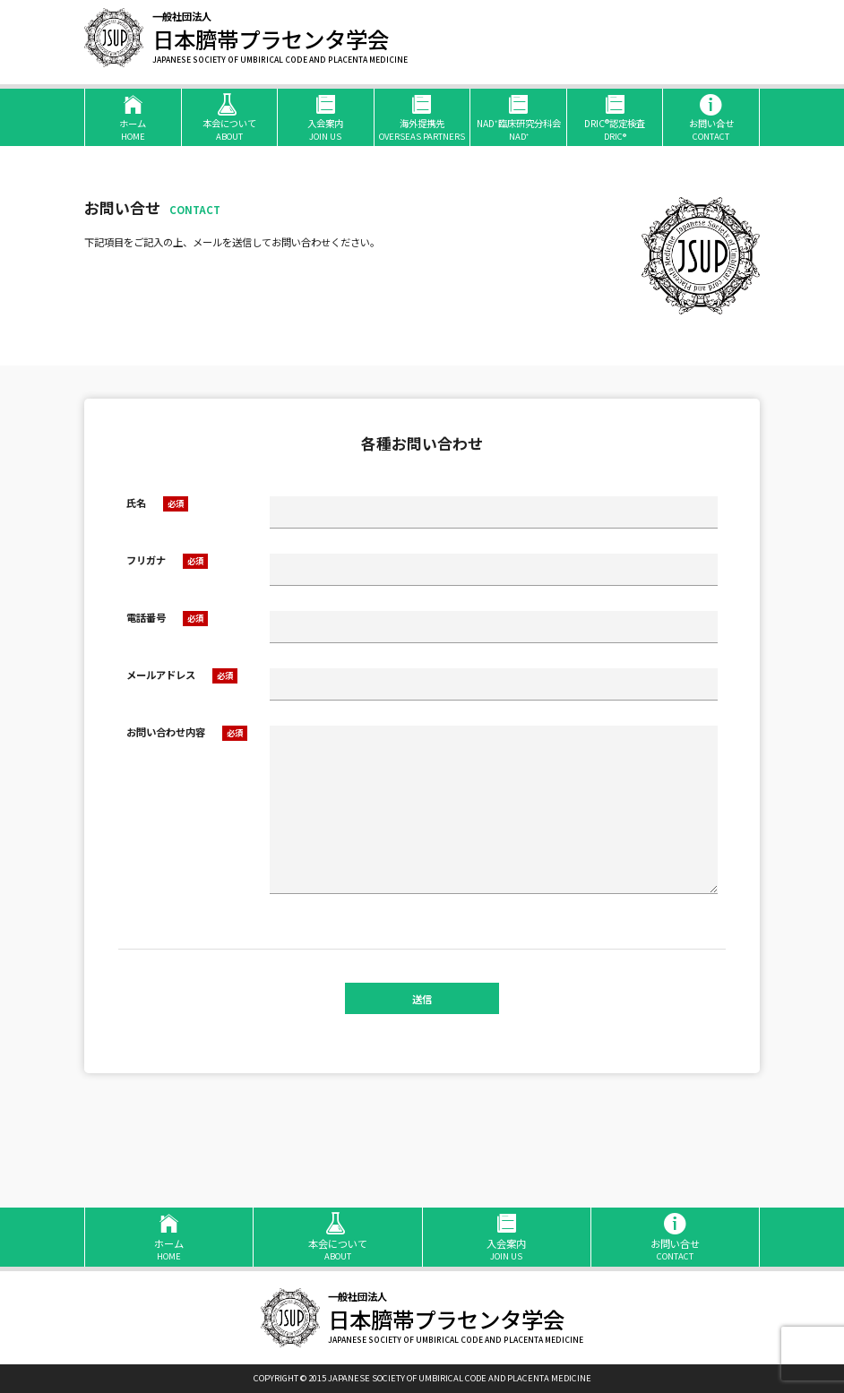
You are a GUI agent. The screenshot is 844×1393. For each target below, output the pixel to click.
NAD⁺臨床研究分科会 (518, 116)
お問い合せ (711, 116)
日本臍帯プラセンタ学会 (280, 37)
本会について (230, 116)
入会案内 (326, 116)
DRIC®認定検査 (615, 116)
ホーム (133, 116)
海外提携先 (422, 116)
